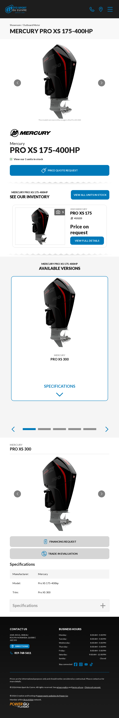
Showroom (15, 25)
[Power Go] (39, 705)
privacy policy (62, 687)
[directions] (101, 9)
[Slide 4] (74, 429)
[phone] (92, 9)
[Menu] (110, 9)
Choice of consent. (92, 687)
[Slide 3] (59, 429)
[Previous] (13, 429)
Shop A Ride (28, 699)
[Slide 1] (29, 429)
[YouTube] (86, 664)
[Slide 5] (89, 429)
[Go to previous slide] (17, 82)
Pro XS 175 (81, 213)
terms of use (77, 687)
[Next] (106, 429)
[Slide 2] (44, 429)
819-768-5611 (20, 652)
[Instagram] (81, 664)
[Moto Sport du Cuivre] (16, 9)
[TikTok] (91, 664)
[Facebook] (76, 664)
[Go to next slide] (101, 82)
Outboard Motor (31, 25)
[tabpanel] (82, 647)
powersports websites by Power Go (52, 696)
